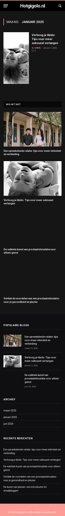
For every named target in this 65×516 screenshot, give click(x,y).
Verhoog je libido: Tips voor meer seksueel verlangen (45, 39)
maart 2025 (9, 410)
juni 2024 (8, 423)
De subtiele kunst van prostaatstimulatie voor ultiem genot (42, 378)
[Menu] (5, 6)
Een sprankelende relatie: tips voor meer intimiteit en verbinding (41, 340)
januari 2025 (10, 417)
